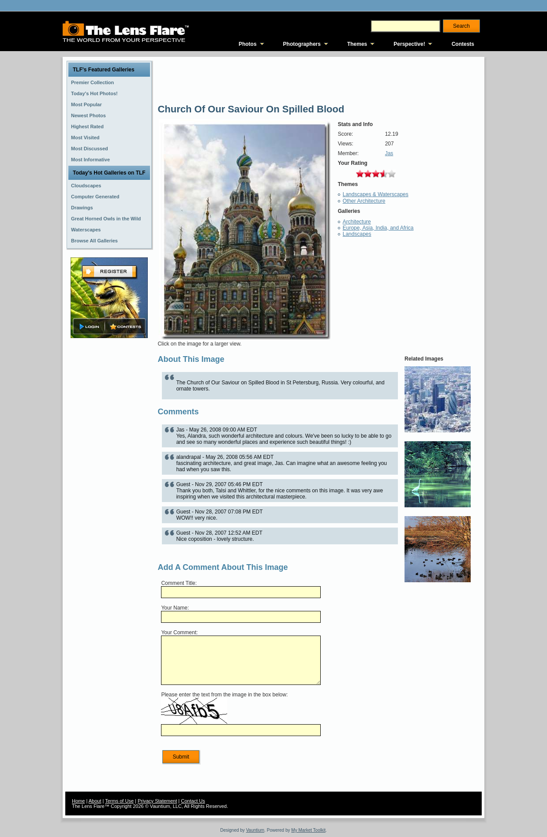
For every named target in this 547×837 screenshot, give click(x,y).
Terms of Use (119, 801)
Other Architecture (364, 201)
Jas (389, 153)
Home (78, 801)
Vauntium (255, 830)
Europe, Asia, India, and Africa (378, 228)
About (95, 801)
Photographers (302, 44)
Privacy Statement (157, 801)
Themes (357, 44)
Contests (463, 44)
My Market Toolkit (308, 830)
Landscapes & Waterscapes (375, 194)
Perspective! (409, 44)
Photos (248, 44)
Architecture (357, 222)
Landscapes (357, 234)
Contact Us (193, 801)
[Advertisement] (109, 479)
